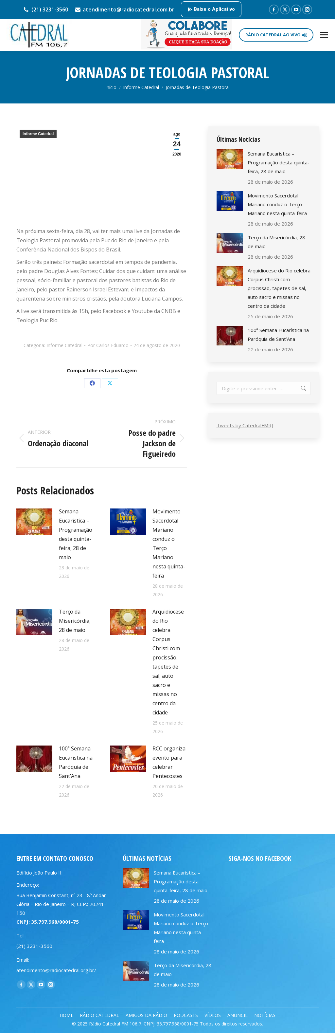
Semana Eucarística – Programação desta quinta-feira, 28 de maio (75, 534)
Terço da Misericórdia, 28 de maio (75, 621)
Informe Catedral (38, 134)
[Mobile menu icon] (324, 35)
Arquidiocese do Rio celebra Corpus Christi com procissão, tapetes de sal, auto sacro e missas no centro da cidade (168, 662)
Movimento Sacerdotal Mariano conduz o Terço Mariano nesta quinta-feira (168, 543)
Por (108, 345)
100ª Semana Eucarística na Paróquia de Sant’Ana (76, 762)
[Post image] (34, 521)
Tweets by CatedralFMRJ (245, 425)
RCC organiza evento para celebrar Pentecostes (168, 762)
